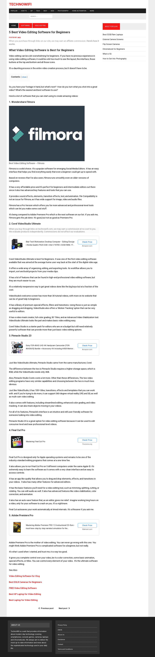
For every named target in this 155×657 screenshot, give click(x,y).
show (23, 77)
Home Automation (78, 11)
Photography (62, 11)
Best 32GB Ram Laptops (113, 34)
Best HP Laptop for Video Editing (24, 589)
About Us (61, 629)
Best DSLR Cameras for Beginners (24, 577)
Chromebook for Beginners (114, 49)
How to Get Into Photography (115, 59)
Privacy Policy (62, 620)
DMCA (60, 624)
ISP (30, 11)
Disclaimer (61, 634)
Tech (37, 11)
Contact (60, 639)
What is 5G (107, 54)
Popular (13, 11)
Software (24, 25)
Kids (51, 11)
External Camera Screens (113, 39)
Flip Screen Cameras (111, 44)
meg (18, 37)
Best (44, 11)
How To (23, 11)
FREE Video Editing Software (21, 583)
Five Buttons (40, 654)
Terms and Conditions (65, 644)
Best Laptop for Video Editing (22, 595)
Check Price (87, 239)
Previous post (45, 603)
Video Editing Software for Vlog (23, 571)
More (91, 11)
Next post (63, 603)
